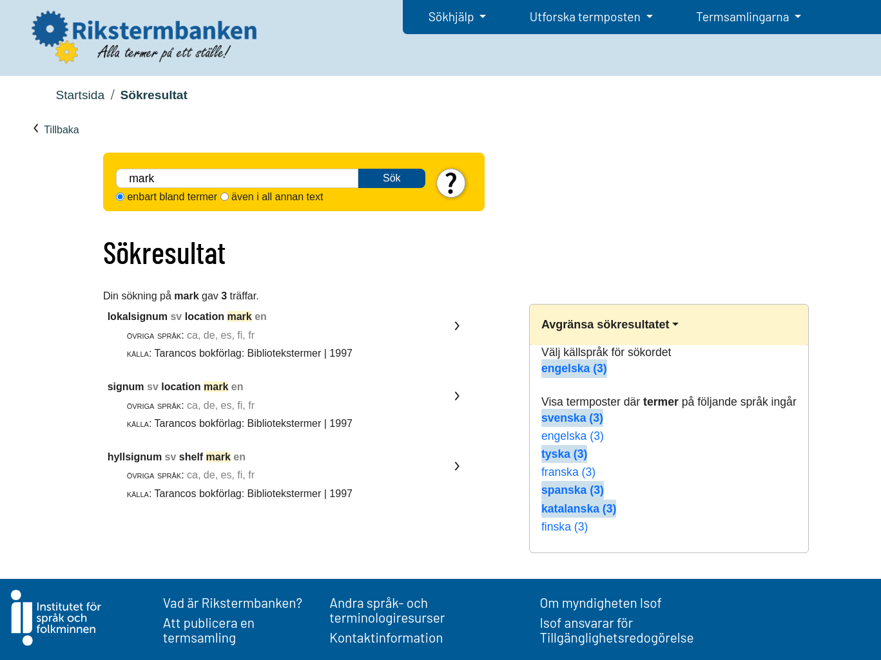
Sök (392, 178)
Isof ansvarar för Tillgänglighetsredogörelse (616, 629)
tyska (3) (564, 454)
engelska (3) (574, 368)
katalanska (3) (578, 508)
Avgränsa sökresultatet (605, 324)
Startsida (79, 95)
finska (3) (564, 526)
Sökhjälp (453, 16)
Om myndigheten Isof (600, 602)
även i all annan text (277, 196)
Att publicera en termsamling (209, 629)
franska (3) (568, 472)
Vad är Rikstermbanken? (232, 602)
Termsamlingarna (743, 16)
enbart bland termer (172, 196)
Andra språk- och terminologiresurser (387, 609)
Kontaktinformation (386, 637)
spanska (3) (572, 490)
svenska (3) (572, 417)
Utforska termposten (586, 16)
